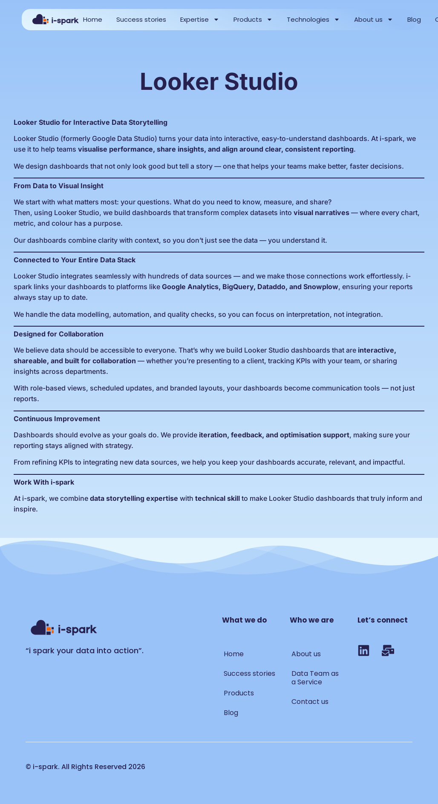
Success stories (141, 19)
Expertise (199, 19)
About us (373, 19)
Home (92, 19)
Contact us (309, 701)
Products (253, 19)
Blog (414, 19)
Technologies (313, 19)
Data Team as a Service (315, 678)
